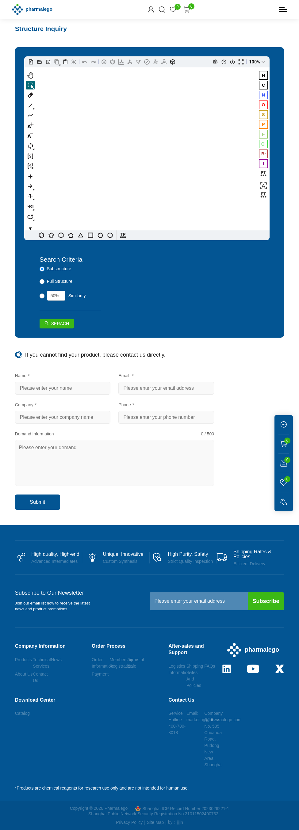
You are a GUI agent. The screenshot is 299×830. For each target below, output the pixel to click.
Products (23, 659)
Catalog (22, 713)
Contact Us (181, 700)
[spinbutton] (56, 295)
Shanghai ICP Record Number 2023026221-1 (182, 808)
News (56, 659)
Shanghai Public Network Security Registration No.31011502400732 (153, 814)
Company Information (40, 646)
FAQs (209, 666)
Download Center (35, 700)
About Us (24, 674)
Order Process (108, 646)
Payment (100, 674)
